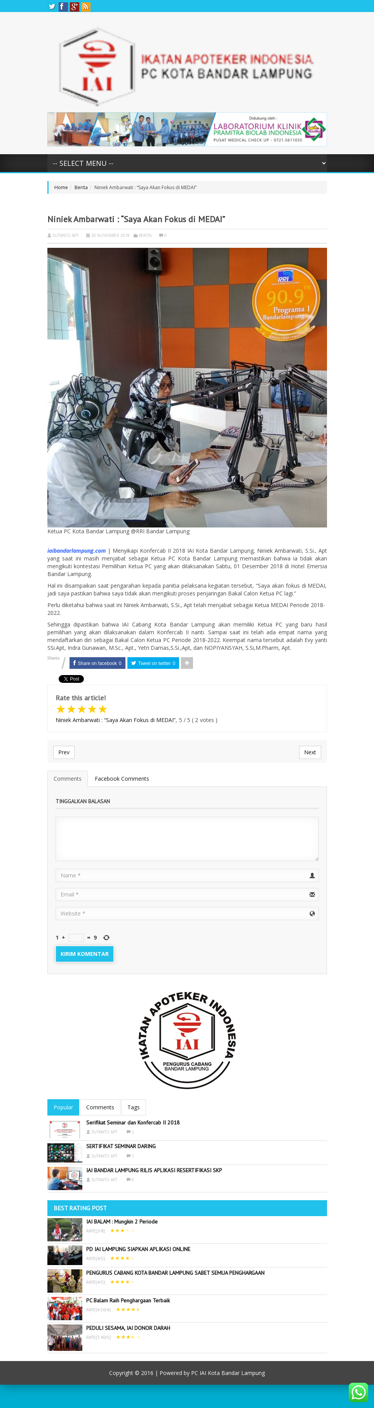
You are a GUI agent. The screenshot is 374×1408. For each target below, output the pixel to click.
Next (310, 752)
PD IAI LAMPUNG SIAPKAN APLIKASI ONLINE (138, 1249)
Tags (133, 1107)
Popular (63, 1107)
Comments (68, 778)
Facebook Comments (122, 778)
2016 (147, 1373)
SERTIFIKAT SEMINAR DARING (121, 1146)
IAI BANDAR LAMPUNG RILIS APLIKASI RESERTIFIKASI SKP (154, 1170)
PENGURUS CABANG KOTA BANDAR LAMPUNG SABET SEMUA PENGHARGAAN (175, 1272)
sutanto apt (65, 235)
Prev (64, 752)
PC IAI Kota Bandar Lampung (228, 1373)
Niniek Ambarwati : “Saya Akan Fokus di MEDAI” (116, 720)
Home (61, 187)
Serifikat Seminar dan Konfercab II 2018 (133, 1122)
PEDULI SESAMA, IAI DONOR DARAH (128, 1327)
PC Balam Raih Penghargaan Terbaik (128, 1300)
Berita (81, 187)
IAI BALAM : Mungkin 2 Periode (122, 1221)
